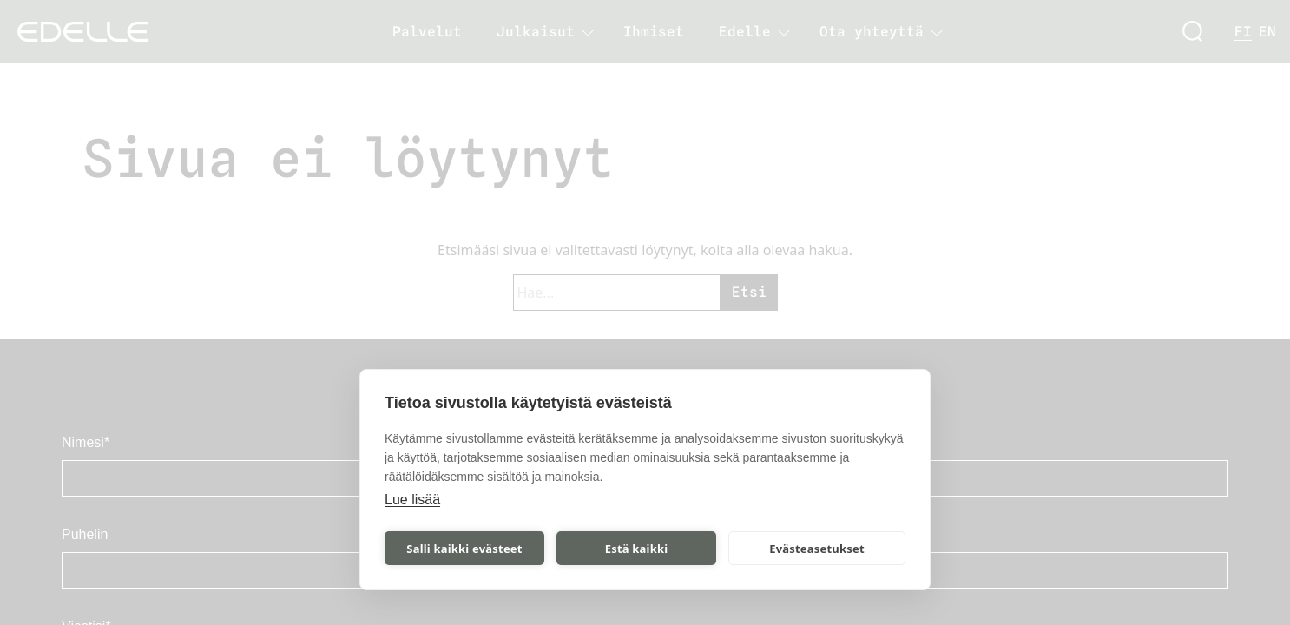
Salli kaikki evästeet (464, 548)
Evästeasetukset (817, 548)
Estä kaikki (636, 548)
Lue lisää (412, 499)
